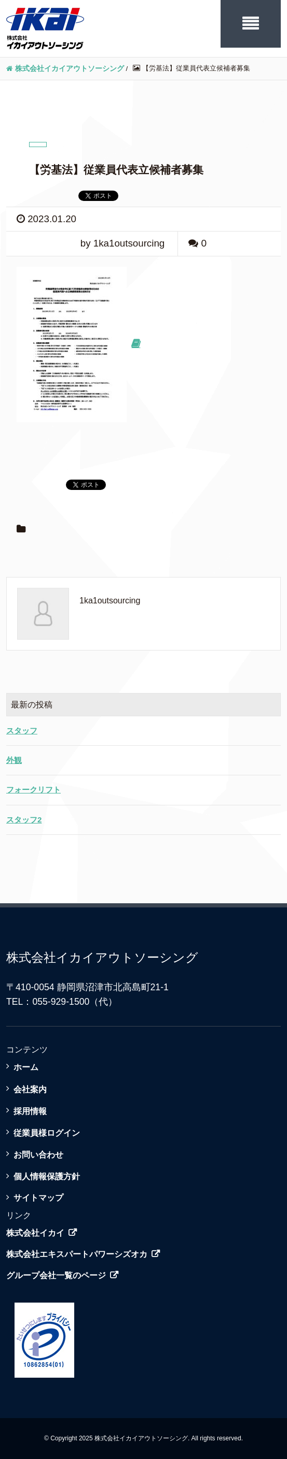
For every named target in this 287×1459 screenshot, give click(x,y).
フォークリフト (33, 789)
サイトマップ (38, 1197)
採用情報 (30, 1111)
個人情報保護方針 (46, 1176)
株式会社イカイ (35, 1233)
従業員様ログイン (46, 1132)
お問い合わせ (38, 1154)
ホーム (25, 1067)
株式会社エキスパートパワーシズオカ (76, 1254)
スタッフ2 (24, 819)
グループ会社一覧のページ (56, 1275)
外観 (14, 760)
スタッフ (21, 730)
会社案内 (30, 1089)
